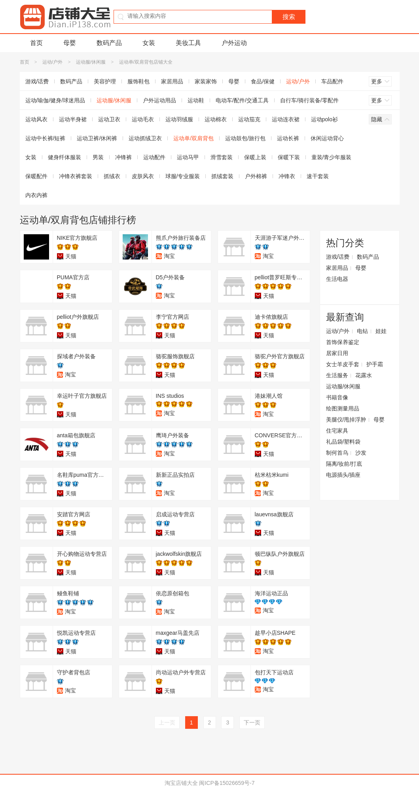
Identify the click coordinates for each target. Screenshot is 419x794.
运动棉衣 (216, 119)
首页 (36, 43)
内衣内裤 (36, 195)
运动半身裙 (73, 119)
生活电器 (337, 279)
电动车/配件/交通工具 (242, 100)
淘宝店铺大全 (181, 783)
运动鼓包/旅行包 (245, 138)
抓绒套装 (222, 176)
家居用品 (172, 81)
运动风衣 (36, 119)
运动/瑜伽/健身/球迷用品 (55, 100)
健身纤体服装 (64, 157)
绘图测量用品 (342, 408)
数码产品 (109, 43)
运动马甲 (188, 157)
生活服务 (337, 375)
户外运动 (234, 43)
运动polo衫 (324, 119)
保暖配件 (36, 176)
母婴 (69, 43)
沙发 (360, 453)
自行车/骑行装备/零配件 (309, 100)
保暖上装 (255, 157)
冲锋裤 (123, 157)
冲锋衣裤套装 (75, 176)
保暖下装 (289, 157)
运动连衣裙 (286, 119)
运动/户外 (52, 62)
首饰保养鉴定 (342, 342)
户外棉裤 (256, 176)
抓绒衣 (112, 176)
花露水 (363, 375)
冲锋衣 (287, 176)
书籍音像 (337, 397)
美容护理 (105, 81)
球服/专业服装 (182, 176)
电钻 (362, 331)
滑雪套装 (221, 157)
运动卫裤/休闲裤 (97, 138)
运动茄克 (249, 119)
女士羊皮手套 (342, 364)
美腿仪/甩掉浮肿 (346, 419)
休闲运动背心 (327, 138)
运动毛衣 (143, 119)
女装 (148, 43)
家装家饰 (206, 81)
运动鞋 (196, 100)
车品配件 (332, 81)
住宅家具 (337, 430)
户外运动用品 (159, 100)
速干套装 (318, 176)
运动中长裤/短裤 (45, 138)
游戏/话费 (37, 81)
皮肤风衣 (143, 176)
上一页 (167, 722)
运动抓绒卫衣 (145, 138)
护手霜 (374, 364)
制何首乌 (337, 453)
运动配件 (154, 157)
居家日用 (337, 353)
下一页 (252, 722)
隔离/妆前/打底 (344, 464)
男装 (98, 157)
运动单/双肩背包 (193, 138)
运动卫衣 (109, 119)
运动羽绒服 (179, 119)
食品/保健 (263, 81)
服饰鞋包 (138, 81)
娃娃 (381, 331)
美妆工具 (188, 43)
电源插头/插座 (343, 475)
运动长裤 (288, 138)
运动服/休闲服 (91, 62)
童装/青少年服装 (331, 157)
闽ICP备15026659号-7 (226, 783)
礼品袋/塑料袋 (343, 441)
